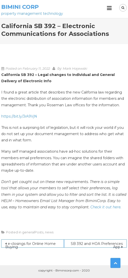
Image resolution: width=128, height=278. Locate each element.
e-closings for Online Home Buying (30, 244)
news (49, 232)
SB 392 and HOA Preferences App (97, 244)
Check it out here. (105, 207)
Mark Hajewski (75, 68)
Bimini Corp (20, 7)
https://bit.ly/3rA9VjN (19, 116)
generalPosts (32, 232)
